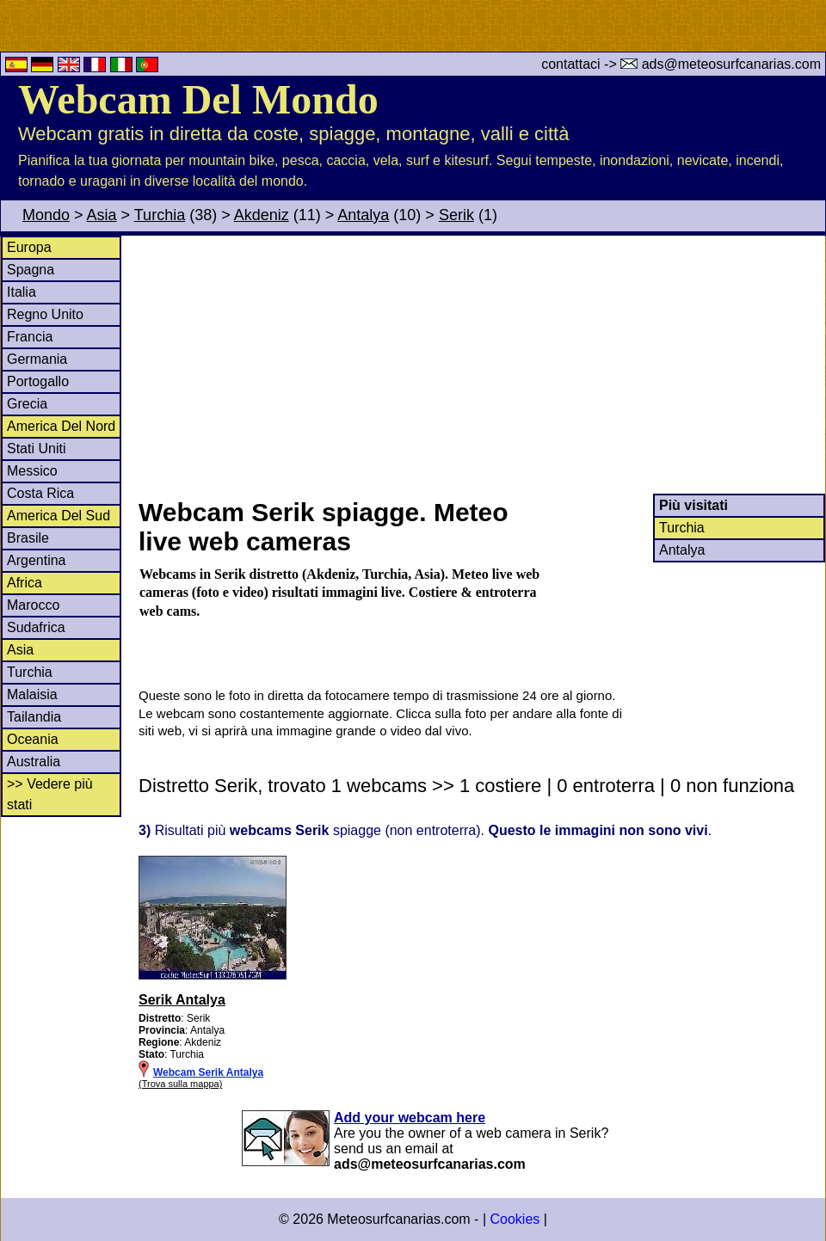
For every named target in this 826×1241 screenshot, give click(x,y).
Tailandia (34, 717)
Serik (456, 215)
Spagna (30, 269)
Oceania (33, 739)
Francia (29, 336)
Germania (37, 359)
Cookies (514, 1219)
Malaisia (32, 694)
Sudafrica (36, 627)
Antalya (363, 215)
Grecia (27, 403)
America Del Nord (61, 426)
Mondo (46, 215)
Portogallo (38, 381)
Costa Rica (40, 493)
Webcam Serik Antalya (208, 1072)
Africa (24, 582)
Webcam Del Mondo (198, 99)
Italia (21, 292)
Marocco (33, 605)
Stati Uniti (36, 448)
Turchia (159, 215)
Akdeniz (261, 215)
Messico (32, 471)
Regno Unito (45, 314)
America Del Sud (58, 515)
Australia (33, 761)
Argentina (36, 560)
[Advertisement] (481, 364)
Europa (29, 247)
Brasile (28, 538)
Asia (102, 215)
